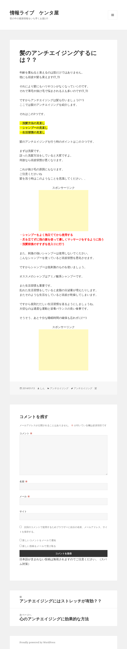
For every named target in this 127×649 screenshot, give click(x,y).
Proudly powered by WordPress (37, 642)
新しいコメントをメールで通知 (39, 540)
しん (42, 388)
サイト (23, 511)
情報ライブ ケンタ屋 (34, 12)
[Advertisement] (63, 210)
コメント (26, 433)
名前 (23, 481)
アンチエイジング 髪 (85, 388)
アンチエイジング (59, 388)
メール (25, 496)
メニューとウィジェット (112, 19)
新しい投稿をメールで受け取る (39, 546)
